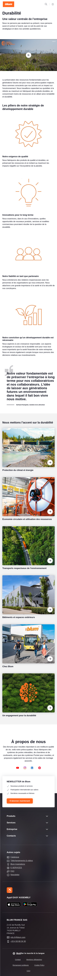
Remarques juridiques (21, 965)
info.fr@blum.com (18, 937)
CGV (28, 971)
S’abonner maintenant (20, 801)
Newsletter (15, 875)
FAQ (12, 871)
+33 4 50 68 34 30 (18, 941)
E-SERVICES (16, 868)
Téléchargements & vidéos (22, 861)
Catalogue (15, 857)
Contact (18, 960)
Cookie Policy (39, 965)
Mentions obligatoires (34, 960)
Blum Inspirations (18, 864)
